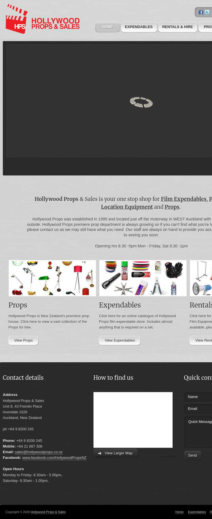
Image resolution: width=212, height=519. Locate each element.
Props (172, 207)
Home (107, 27)
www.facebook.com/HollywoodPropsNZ (54, 458)
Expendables (139, 27)
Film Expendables (184, 199)
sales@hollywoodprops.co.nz (39, 452)
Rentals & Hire (177, 27)
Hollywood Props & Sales (48, 512)
